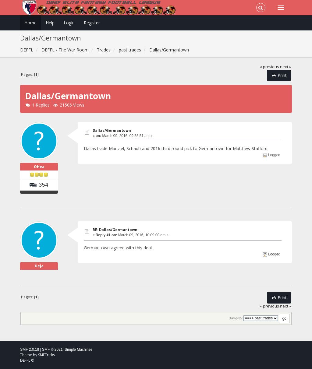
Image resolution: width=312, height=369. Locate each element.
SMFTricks (46, 354)
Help (50, 23)
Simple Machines (78, 349)
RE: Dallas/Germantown (115, 229)
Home (30, 23)
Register (92, 23)
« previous (269, 66)
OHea (39, 166)
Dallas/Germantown (112, 130)
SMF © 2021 (52, 349)
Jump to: (236, 318)
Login (69, 23)
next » (285, 66)
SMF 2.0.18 (29, 349)
